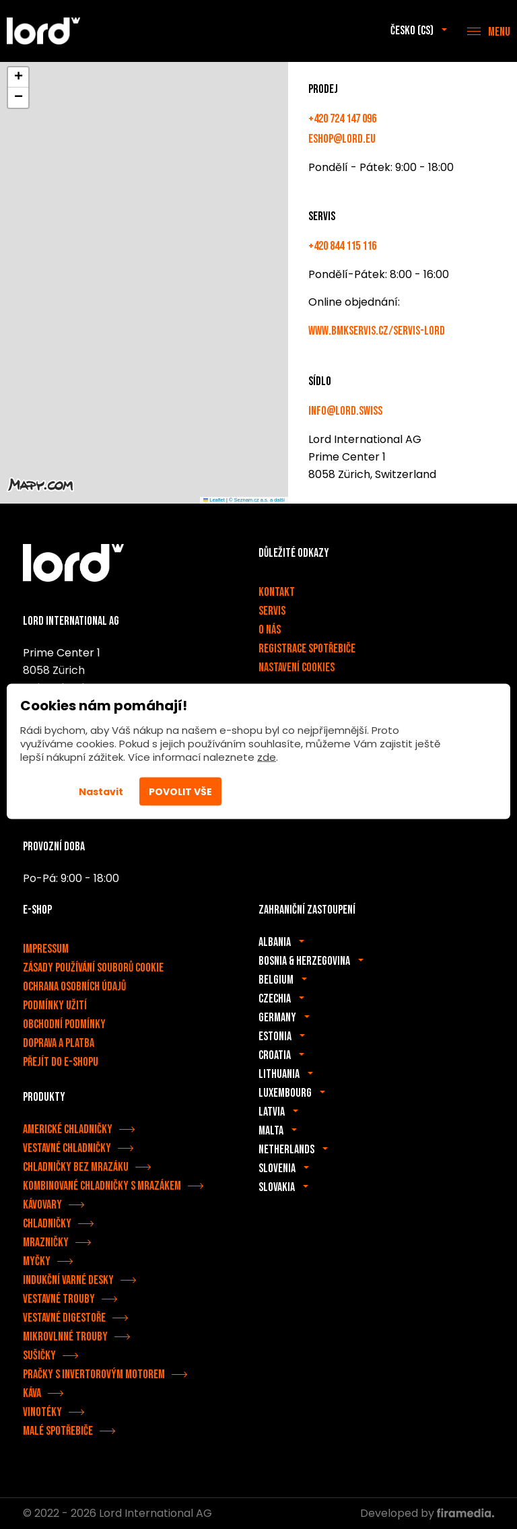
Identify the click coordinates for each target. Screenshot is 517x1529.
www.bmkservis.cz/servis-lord (376, 331)
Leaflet (214, 500)
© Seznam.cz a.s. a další (257, 500)
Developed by (427, 1513)
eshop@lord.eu (342, 139)
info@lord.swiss (345, 411)
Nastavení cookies (296, 667)
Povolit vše (180, 791)
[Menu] (488, 31)
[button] (18, 77)
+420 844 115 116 (342, 246)
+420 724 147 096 (342, 119)
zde (266, 756)
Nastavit (101, 791)
